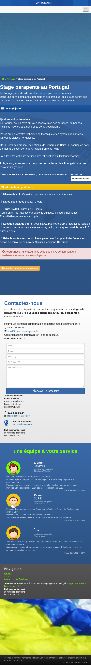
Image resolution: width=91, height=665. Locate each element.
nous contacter (80, 179)
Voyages (11, 79)
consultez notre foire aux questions (20, 268)
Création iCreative (80, 662)
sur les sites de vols (22, 424)
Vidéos (7, 576)
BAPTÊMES (53, 658)
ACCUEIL (7, 658)
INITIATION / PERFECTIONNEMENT (25, 658)
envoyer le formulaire (45, 390)
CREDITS (71, 658)
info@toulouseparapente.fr (23, 331)
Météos (7, 573)
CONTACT (62, 658)
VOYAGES (44, 658)
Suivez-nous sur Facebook (16, 579)
